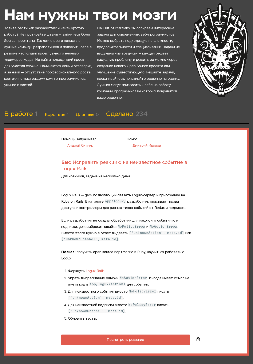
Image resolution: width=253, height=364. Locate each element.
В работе (20, 114)
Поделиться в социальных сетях (198, 340)
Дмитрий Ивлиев (144, 145)
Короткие (56, 115)
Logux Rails (95, 271)
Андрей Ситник (77, 145)
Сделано (127, 114)
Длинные (87, 115)
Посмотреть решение (125, 340)
